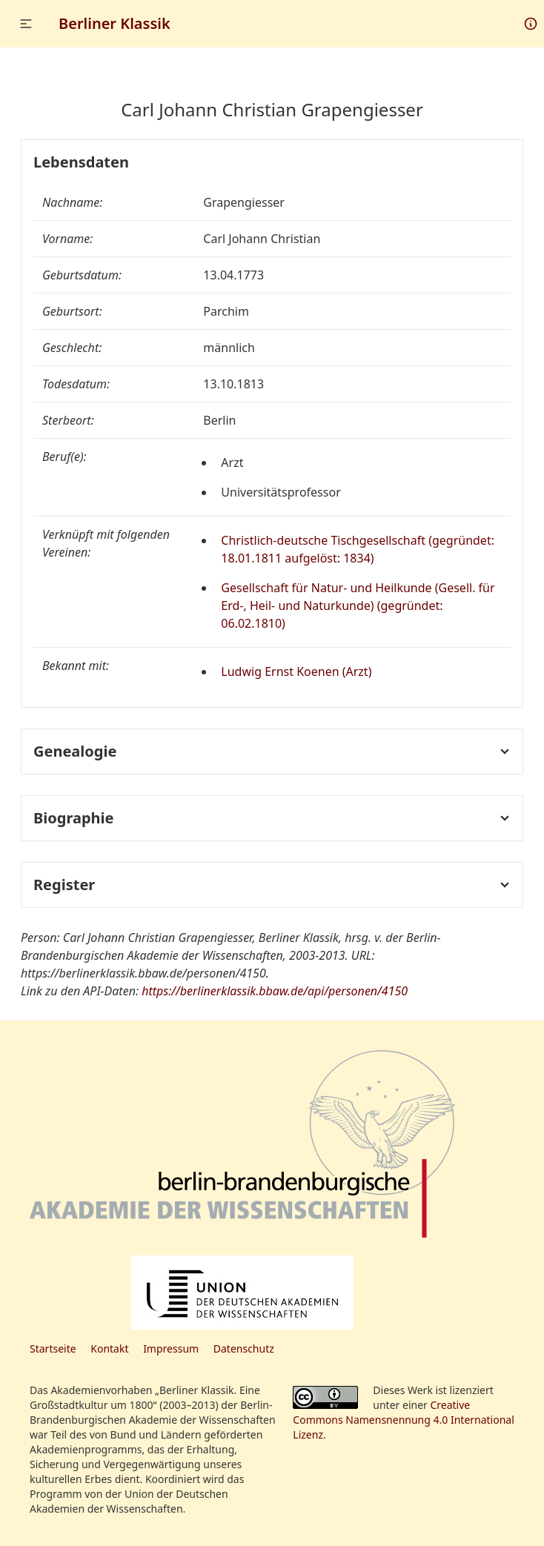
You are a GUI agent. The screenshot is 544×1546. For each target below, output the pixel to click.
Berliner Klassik (114, 23)
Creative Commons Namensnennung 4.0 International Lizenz (403, 1420)
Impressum (171, 1348)
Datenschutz (243, 1348)
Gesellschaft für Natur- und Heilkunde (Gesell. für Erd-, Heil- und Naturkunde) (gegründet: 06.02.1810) (357, 605)
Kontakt (109, 1348)
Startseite (53, 1348)
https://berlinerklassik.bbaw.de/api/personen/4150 (275, 991)
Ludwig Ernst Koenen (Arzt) (296, 671)
